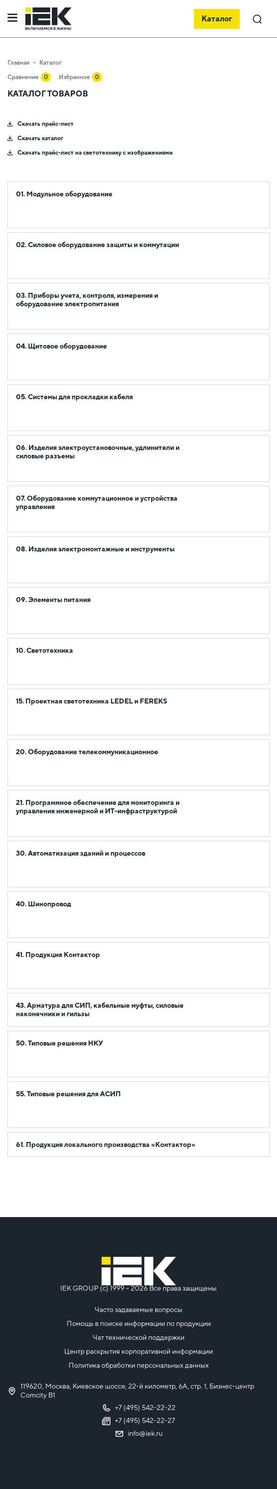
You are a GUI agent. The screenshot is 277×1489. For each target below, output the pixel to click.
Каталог (50, 62)
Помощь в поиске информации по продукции (139, 1323)
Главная (18, 62)
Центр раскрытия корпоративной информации (138, 1351)
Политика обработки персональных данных (139, 1365)
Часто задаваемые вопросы (138, 1310)
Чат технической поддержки (138, 1337)
